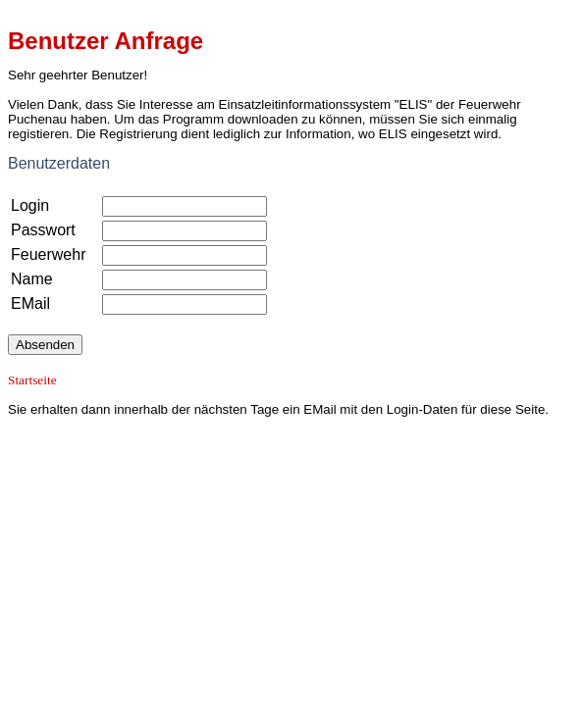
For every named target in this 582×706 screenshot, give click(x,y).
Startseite (32, 380)
